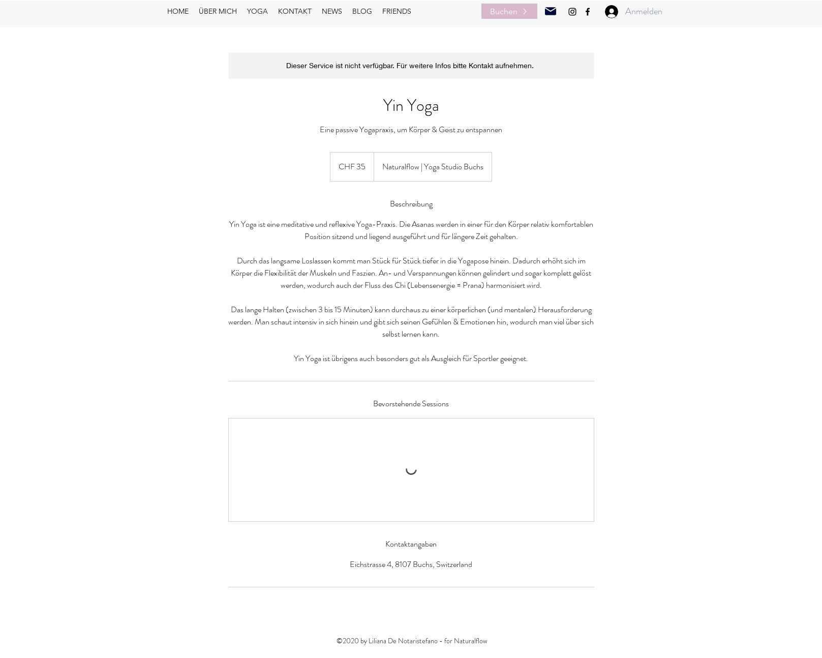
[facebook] (588, 12)
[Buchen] (509, 11)
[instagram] (572, 12)
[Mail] (550, 11)
